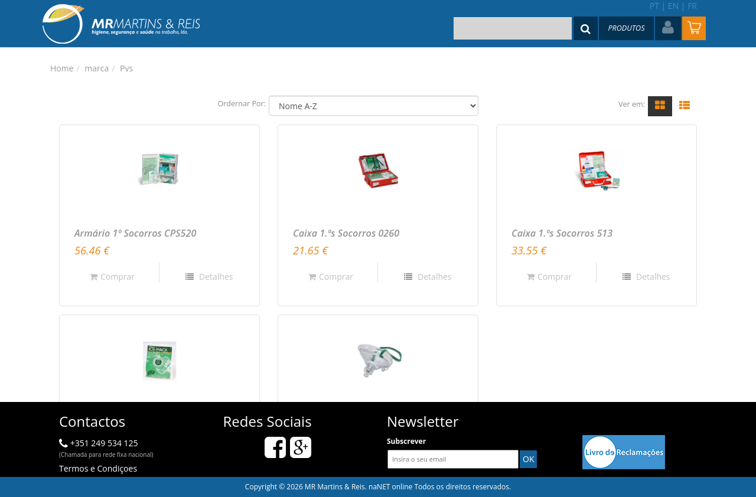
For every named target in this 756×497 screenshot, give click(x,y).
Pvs (126, 68)
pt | (658, 5)
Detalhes (215, 276)
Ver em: (631, 104)
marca (96, 68)
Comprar (112, 276)
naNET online (390, 487)
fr (692, 5)
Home (62, 68)
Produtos (626, 28)
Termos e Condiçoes (98, 468)
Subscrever (406, 441)
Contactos (92, 421)
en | (677, 5)
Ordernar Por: (241, 104)
